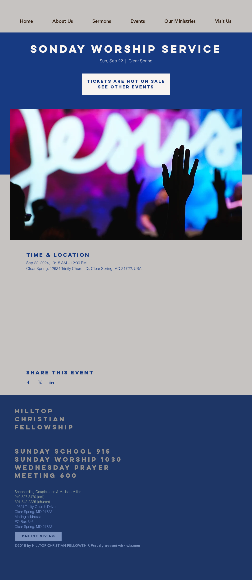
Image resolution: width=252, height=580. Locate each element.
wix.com (133, 545)
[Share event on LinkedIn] (52, 382)
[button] (38, 536)
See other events (126, 87)
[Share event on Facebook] (28, 382)
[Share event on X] (40, 382)
